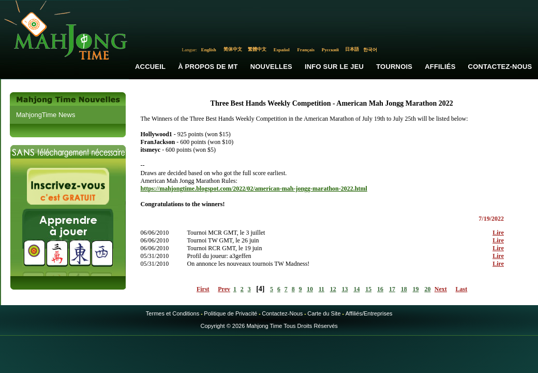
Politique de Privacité (230, 313)
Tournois (394, 66)
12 (333, 289)
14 (356, 289)
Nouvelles (271, 66)
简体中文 (232, 49)
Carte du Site (323, 313)
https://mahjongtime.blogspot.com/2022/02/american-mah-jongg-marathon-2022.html (253, 188)
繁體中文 (257, 49)
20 (427, 289)
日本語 (352, 49)
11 (321, 289)
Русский (330, 49)
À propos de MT (207, 66)
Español (282, 49)
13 (345, 289)
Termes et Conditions (172, 313)
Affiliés (440, 66)
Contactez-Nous (282, 313)
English (208, 49)
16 (380, 289)
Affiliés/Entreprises (369, 313)
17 (392, 289)
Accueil (150, 66)
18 (404, 289)
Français (306, 49)
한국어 (370, 49)
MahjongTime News (45, 115)
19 (416, 289)
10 (310, 289)
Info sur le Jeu (334, 66)
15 (368, 289)
